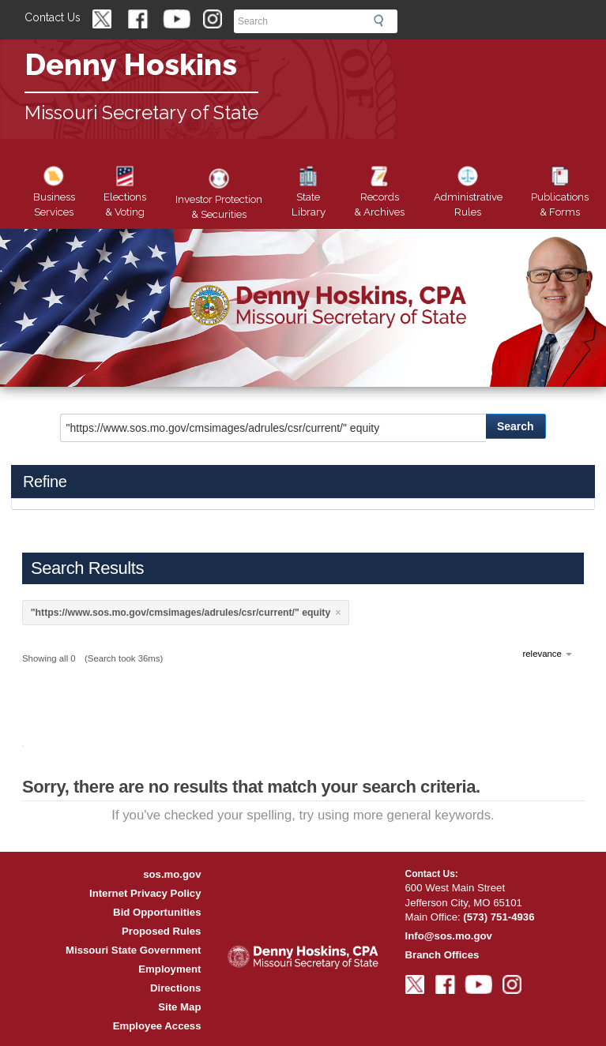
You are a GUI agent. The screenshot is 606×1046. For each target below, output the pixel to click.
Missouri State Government (133, 950)
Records (379, 194)
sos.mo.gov (172, 874)
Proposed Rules (161, 931)
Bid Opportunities (157, 912)
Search (383, 20)
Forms (560, 194)
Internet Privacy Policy (145, 893)
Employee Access (157, 1026)
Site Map (179, 1007)
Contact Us (52, 17)
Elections (125, 194)
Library (309, 194)
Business (54, 194)
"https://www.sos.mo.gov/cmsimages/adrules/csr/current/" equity (180, 612)
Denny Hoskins (130, 64)
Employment (169, 969)
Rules (468, 194)
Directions (175, 988)
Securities (218, 196)
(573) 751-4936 (498, 917)
